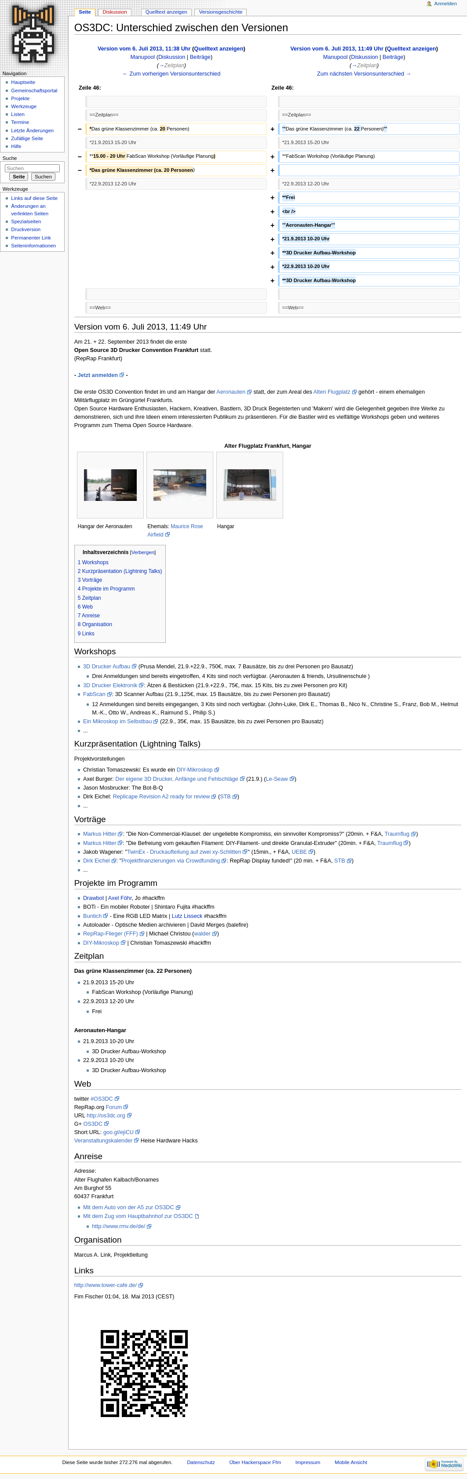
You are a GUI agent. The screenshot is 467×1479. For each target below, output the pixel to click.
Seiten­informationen (33, 245)
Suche (10, 158)
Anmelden (445, 3)
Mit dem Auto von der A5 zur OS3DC (128, 1207)
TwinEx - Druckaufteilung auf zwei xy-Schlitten (184, 852)
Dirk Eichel (96, 861)
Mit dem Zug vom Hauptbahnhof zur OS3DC (138, 1216)
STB (225, 797)
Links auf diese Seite (34, 198)
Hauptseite (23, 82)
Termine (20, 122)
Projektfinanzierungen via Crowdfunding (170, 861)
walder (202, 934)
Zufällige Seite (27, 138)
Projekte (20, 98)
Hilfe (16, 146)
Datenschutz (201, 1462)
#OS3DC (102, 1099)
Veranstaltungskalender (103, 1141)
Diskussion (171, 57)
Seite (85, 11)
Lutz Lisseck (187, 916)
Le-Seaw (277, 779)
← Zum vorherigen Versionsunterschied (171, 74)
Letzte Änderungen (32, 130)
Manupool (142, 57)
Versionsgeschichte (221, 11)
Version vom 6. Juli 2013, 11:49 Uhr (336, 49)
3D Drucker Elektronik (110, 685)
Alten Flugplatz (332, 392)
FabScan (94, 694)
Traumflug (396, 834)
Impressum (308, 1462)
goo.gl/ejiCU (118, 1132)
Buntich (92, 916)
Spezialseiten (26, 221)
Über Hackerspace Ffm (255, 1462)
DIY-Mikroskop (195, 770)
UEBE (299, 852)
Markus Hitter (99, 834)
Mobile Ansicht (351, 1462)
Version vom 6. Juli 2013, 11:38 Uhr (144, 49)
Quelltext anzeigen (218, 49)
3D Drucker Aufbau (106, 666)
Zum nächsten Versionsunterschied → (364, 74)
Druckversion (25, 229)
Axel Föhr (120, 898)
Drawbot (93, 898)
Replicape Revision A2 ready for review (161, 797)
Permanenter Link (31, 237)
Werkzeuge (23, 106)
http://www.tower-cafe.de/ (105, 1285)
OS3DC (92, 1124)
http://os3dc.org (106, 1116)
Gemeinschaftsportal (34, 90)
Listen (18, 114)
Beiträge (200, 57)
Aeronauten (230, 392)
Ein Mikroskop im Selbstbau (117, 721)
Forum (114, 1107)
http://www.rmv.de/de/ (118, 1226)
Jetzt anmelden (97, 375)
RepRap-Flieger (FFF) (110, 934)
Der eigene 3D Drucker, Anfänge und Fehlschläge (176, 779)
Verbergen (142, 552)
